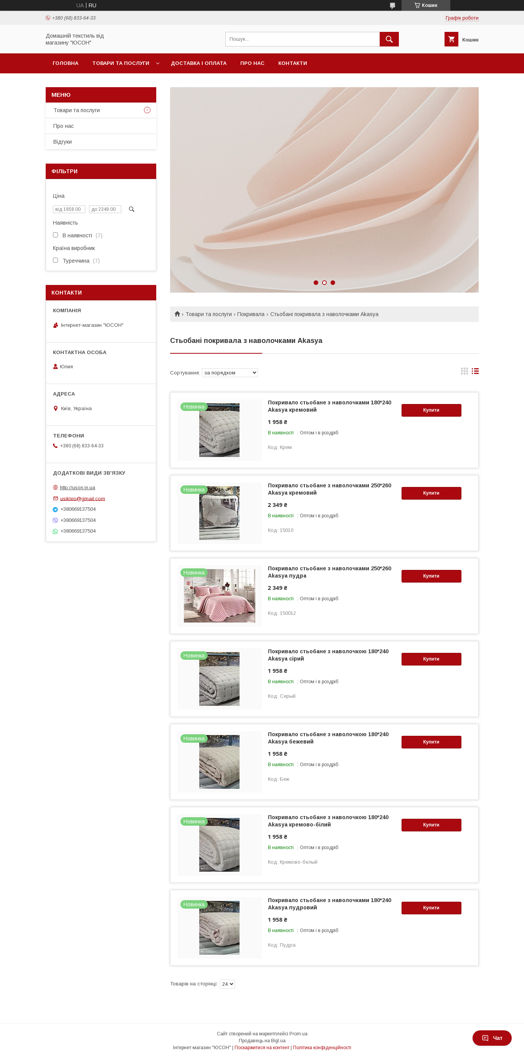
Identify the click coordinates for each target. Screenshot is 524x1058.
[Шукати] (389, 39)
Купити (431, 410)
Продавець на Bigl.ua (262, 1040)
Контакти (292, 63)
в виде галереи (464, 373)
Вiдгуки (62, 142)
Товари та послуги (120, 63)
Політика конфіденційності (322, 1047)
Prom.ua (298, 1033)
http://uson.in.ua (77, 487)
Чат (492, 1038)
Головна (65, 63)
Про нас (252, 63)
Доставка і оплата (198, 63)
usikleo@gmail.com (82, 498)
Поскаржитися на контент (262, 1047)
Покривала (250, 314)
